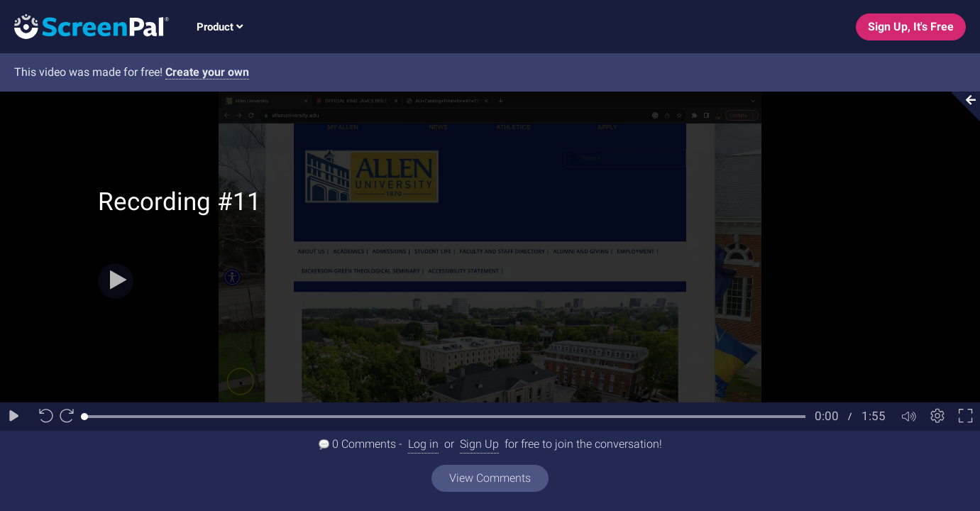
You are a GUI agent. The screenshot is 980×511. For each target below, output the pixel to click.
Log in (423, 444)
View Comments (490, 478)
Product (220, 27)
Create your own (207, 72)
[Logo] (84, 26)
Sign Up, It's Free (911, 26)
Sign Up (479, 444)
